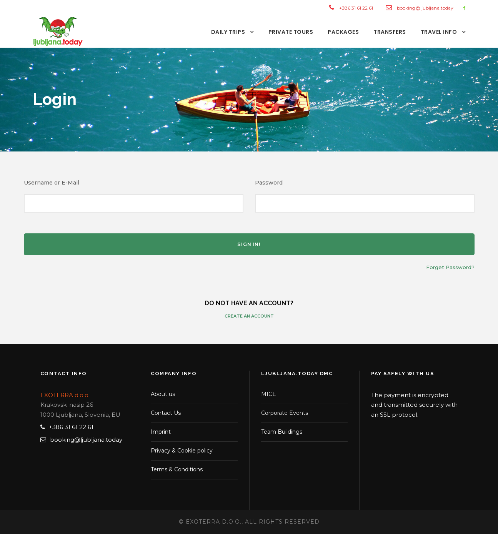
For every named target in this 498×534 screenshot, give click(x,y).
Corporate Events (284, 412)
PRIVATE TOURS (290, 32)
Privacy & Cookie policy (182, 450)
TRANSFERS (389, 32)
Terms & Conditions (177, 469)
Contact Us (166, 412)
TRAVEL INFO (439, 32)
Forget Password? (450, 267)
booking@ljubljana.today (425, 8)
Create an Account (249, 316)
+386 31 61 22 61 (356, 8)
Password (269, 182)
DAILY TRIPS (228, 32)
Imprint (161, 431)
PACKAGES (343, 32)
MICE (268, 394)
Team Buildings (281, 431)
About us (163, 394)
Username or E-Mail (51, 182)
